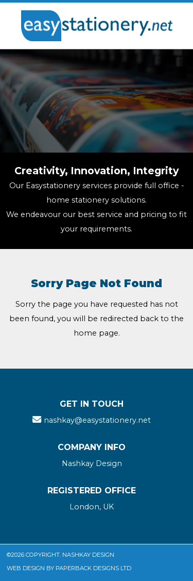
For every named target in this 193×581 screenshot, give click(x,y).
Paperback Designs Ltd (93, 568)
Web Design (26, 568)
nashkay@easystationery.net (97, 420)
